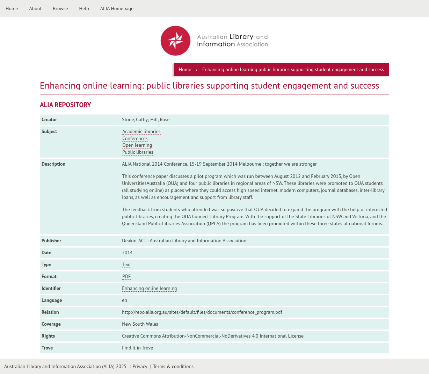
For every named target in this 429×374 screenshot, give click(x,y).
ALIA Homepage (116, 8)
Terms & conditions (173, 366)
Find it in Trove (137, 348)
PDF (126, 276)
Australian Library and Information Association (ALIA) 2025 (65, 366)
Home (12, 8)
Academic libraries (141, 131)
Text (126, 264)
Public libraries (137, 152)
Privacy (139, 366)
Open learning (137, 145)
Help (84, 8)
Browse (60, 8)
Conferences (135, 138)
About (35, 8)
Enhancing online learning (149, 288)
